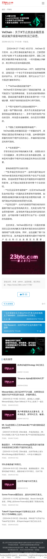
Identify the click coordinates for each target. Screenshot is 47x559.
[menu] (43, 3)
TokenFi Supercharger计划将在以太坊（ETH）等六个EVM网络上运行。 (22, 512)
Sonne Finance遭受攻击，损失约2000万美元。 (23, 494)
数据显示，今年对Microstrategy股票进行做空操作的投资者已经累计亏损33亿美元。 (23, 446)
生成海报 (8, 304)
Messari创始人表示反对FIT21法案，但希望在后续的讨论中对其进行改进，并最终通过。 (23, 393)
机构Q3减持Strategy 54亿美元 (30, 365)
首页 (3, 9)
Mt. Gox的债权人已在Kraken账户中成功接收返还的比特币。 (23, 426)
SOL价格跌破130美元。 (12, 464)
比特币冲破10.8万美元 (27, 481)
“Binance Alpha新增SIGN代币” (30, 378)
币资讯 (25, 42)
